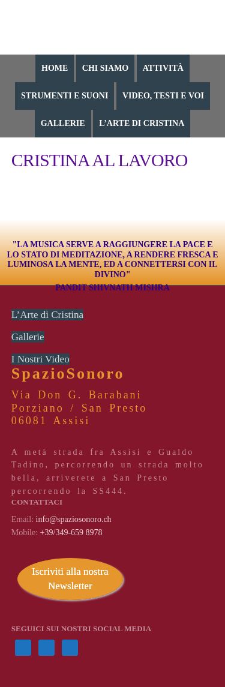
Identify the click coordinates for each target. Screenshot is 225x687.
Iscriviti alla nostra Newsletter (70, 579)
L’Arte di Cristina (47, 314)
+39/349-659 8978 (71, 532)
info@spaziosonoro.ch (74, 519)
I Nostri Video (40, 359)
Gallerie (27, 337)
